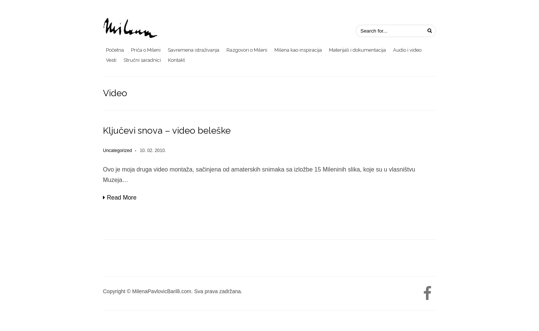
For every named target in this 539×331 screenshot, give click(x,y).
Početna (115, 50)
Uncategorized (117, 150)
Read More (120, 197)
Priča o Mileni (146, 50)
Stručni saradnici (142, 60)
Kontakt (176, 60)
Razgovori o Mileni (246, 50)
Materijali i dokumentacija (357, 50)
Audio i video (407, 50)
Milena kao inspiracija (298, 50)
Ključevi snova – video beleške (167, 130)
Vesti (111, 60)
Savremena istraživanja (193, 50)
